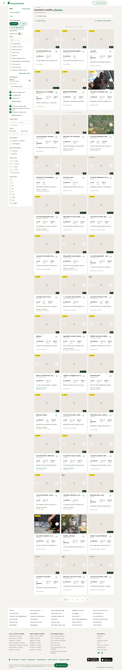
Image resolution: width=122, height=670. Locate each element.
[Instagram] (102, 652)
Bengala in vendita (35, 643)
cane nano (54, 619)
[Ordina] (103, 20)
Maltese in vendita (14, 649)
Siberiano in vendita (36, 649)
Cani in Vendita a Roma (57, 638)
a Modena (58, 10)
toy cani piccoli (13, 613)
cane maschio (97, 625)
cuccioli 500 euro (98, 613)
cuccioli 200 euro (98, 616)
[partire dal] (16, 133)
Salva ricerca (40, 21)
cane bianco (75, 616)
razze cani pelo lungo (57, 610)
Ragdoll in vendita (35, 640)
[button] (47, 39)
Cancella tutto (26, 8)
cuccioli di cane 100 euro (100, 619)
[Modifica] (29, 80)
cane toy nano (55, 622)
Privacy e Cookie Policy (37, 666)
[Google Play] (93, 660)
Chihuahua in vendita (15, 636)
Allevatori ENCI (101, 647)
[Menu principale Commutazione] (4, 3)
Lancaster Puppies (64, 659)
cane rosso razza (35, 610)
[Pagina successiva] (87, 599)
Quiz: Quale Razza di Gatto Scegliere (58, 652)
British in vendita (35, 638)
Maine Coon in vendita (36, 636)
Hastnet (23, 659)
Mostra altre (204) (24, 73)
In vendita (14, 23)
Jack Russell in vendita (16, 647)
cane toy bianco (76, 622)
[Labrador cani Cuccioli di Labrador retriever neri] (101, 80)
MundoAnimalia (41, 659)
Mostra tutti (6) (16, 101)
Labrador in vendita (14, 640)
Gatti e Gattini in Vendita (37, 634)
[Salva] (56, 51)
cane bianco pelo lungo (58, 625)
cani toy (11, 610)
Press (98, 643)
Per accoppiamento (16, 27)
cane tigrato (13, 625)
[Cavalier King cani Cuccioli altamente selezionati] (101, 124)
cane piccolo (34, 619)
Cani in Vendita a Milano (58, 636)
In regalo (23, 23)
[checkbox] (10, 43)
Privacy (99, 638)
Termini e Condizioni (103, 645)
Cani (11, 16)
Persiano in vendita (35, 647)
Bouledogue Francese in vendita (18, 645)
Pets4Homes (16, 659)
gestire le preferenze (59, 666)
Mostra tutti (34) (17, 115)
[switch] (20, 33)
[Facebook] (98, 652)
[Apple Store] (106, 660)
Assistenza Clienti (102, 640)
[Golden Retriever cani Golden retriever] (74, 524)
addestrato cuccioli (77, 610)
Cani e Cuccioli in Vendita (16, 634)
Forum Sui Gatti (55, 645)
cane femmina (97, 622)
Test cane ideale (102, 649)
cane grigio (75, 613)
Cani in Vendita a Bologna (58, 640)
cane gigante (34, 625)
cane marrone (13, 619)
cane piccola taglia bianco (79, 619)
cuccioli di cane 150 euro (100, 610)
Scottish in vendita (35, 645)
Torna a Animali (14, 12)
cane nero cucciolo (36, 622)
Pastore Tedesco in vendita (17, 643)
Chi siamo (100, 636)
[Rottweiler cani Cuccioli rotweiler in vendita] (47, 524)
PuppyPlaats (31, 659)
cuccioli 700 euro (77, 625)
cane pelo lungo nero (57, 616)
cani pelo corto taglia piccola (18, 616)
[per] (27, 133)
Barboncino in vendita (15, 638)
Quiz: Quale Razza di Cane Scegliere (58, 648)
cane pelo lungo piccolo (37, 616)
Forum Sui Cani (55, 643)
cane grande (34, 613)
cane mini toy (13, 622)
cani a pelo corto (56, 613)
